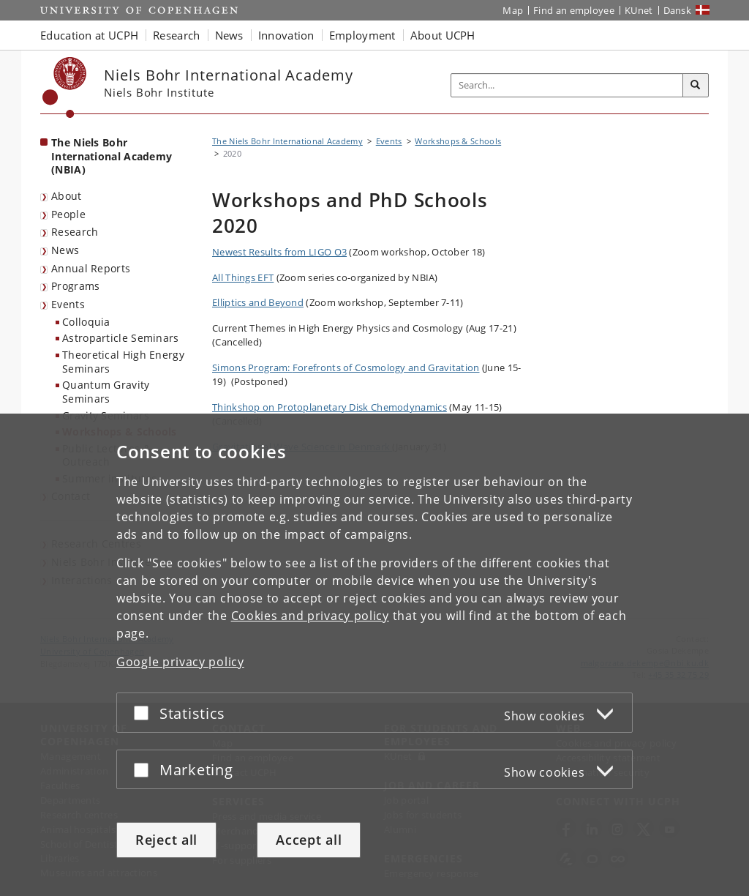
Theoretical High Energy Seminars (123, 362)
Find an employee (573, 10)
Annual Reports (90, 268)
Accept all (309, 839)
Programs (75, 286)
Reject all (166, 839)
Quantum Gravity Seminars (106, 392)
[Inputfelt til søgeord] (567, 85)
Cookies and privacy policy (310, 616)
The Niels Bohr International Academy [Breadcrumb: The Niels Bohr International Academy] (287, 140)
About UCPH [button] (442, 35)
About (66, 196)
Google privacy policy (180, 662)
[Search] (695, 85)
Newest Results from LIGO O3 (279, 251)
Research (74, 232)
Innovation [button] (286, 35)
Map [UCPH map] (513, 10)
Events (68, 304)
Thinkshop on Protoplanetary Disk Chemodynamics (329, 407)
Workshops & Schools (458, 140)
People (68, 214)
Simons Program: (346, 367)
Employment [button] (362, 35)
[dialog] (374, 655)
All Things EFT (243, 277)
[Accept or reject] (145, 713)
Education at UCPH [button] (89, 35)
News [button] (229, 35)
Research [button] (176, 35)
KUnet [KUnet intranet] (639, 10)
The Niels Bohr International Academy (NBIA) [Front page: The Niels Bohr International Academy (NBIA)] (111, 155)
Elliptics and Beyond (258, 302)
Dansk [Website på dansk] (677, 10)
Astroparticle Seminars (120, 338)
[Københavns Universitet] (64, 87)
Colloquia (86, 322)
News (65, 250)
